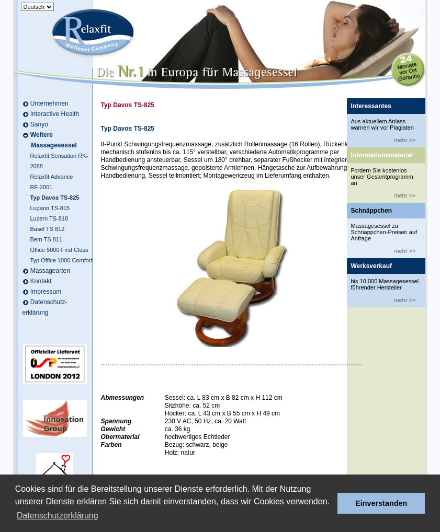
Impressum (45, 291)
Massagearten (50, 270)
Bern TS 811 (46, 239)
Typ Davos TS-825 (55, 197)
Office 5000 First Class (59, 250)
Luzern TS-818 (49, 218)
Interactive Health (54, 114)
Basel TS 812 (47, 229)
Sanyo (39, 124)
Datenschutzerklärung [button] (57, 515)
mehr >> (405, 140)
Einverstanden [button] (381, 503)
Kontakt (41, 281)
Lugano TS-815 (50, 208)
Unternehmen (49, 103)
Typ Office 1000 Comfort (61, 260)
